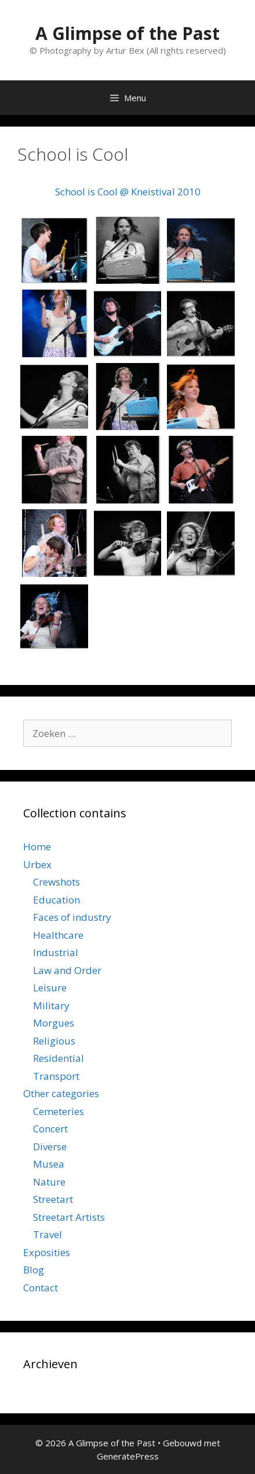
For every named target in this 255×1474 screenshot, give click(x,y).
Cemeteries (58, 1111)
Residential (58, 1058)
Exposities (46, 1252)
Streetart (53, 1199)
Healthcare (58, 935)
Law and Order (67, 970)
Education (56, 899)
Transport (56, 1076)
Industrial (55, 952)
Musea (48, 1164)
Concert (50, 1128)
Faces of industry (72, 917)
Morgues (53, 1022)
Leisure (50, 987)
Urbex (37, 864)
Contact (40, 1287)
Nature (49, 1181)
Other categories (61, 1093)
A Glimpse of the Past (127, 33)
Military (51, 1005)
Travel (47, 1234)
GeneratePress (128, 1456)
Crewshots (56, 881)
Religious (54, 1040)
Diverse (50, 1146)
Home (37, 846)
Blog (33, 1269)
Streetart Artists (69, 1217)
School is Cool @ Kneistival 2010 (128, 191)
